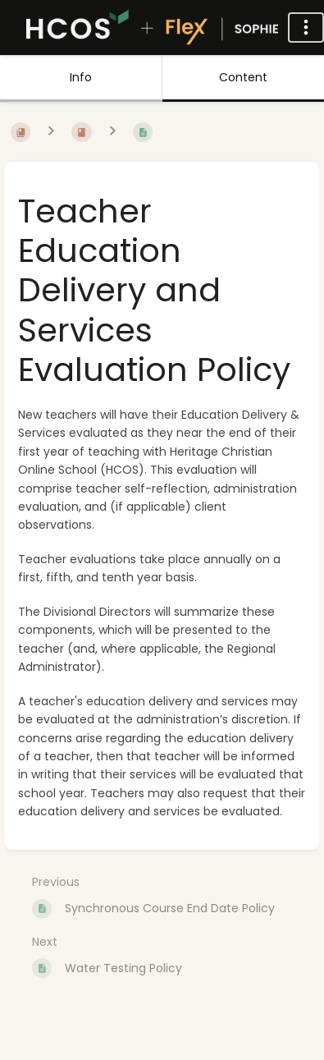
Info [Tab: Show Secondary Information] (81, 77)
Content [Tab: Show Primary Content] (243, 77)
